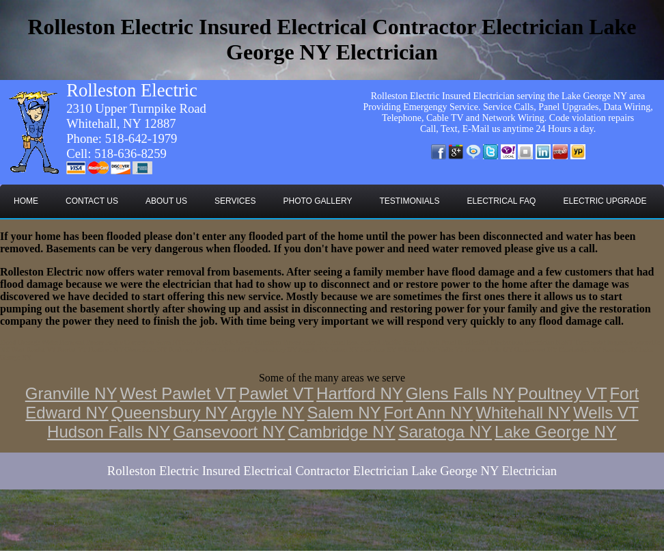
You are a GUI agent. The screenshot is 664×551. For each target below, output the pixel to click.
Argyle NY (268, 412)
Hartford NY (359, 393)
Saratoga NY (445, 431)
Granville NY (71, 393)
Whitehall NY (522, 412)
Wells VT (606, 412)
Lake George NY (556, 431)
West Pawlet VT (178, 393)
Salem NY (344, 412)
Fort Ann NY (428, 412)
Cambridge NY (341, 431)
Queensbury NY (169, 412)
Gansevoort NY (229, 431)
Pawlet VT (276, 393)
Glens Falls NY (460, 393)
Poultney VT (562, 393)
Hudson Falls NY (108, 431)
